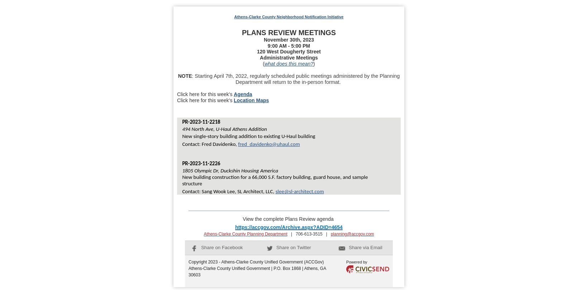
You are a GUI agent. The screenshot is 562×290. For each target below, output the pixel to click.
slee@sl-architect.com (300, 191)
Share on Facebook (217, 247)
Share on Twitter (289, 247)
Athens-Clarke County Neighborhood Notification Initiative (289, 17)
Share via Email (360, 247)
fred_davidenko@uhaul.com (269, 144)
